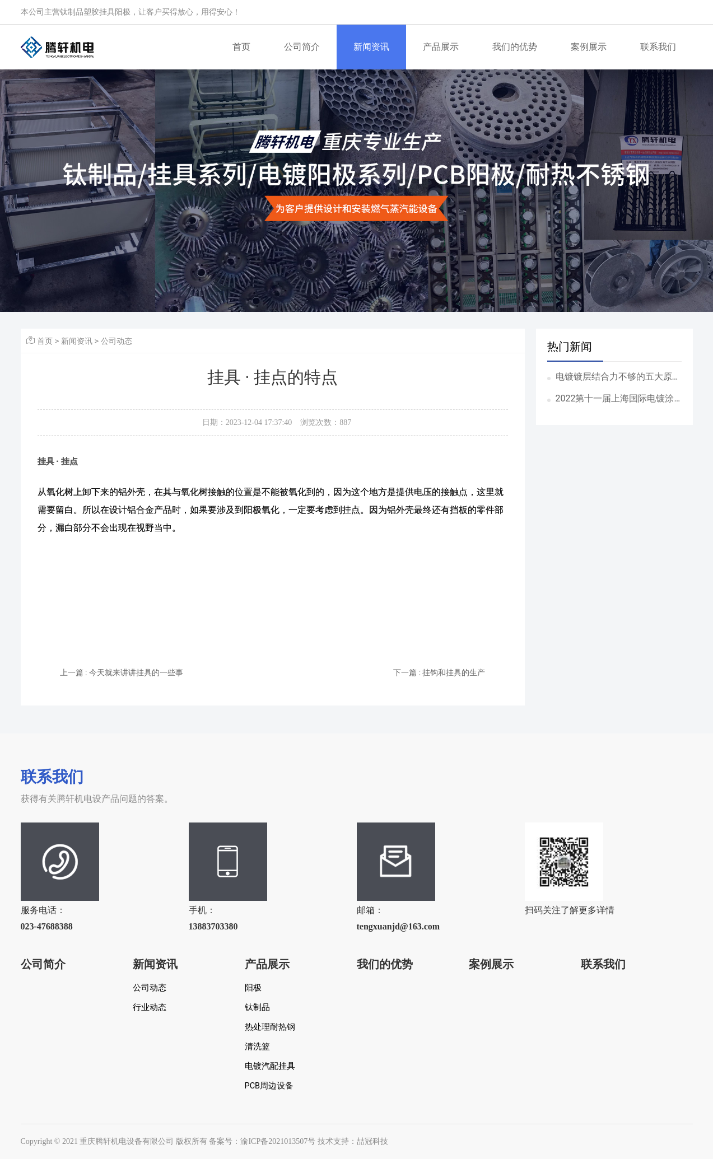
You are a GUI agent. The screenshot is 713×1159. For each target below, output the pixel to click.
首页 (241, 46)
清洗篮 (257, 1046)
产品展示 (441, 46)
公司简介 (302, 46)
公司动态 (116, 341)
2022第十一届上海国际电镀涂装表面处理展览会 (615, 399)
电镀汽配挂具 (270, 1066)
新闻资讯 (371, 46)
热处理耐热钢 (270, 1027)
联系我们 (658, 46)
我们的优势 (514, 46)
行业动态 (149, 1007)
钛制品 (257, 1007)
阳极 (253, 988)
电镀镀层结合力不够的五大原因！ (614, 377)
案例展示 (589, 46)
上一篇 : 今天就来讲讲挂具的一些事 (121, 672)
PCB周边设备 (269, 1086)
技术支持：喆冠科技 (353, 1141)
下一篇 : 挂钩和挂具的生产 (439, 672)
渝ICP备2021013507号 (277, 1141)
